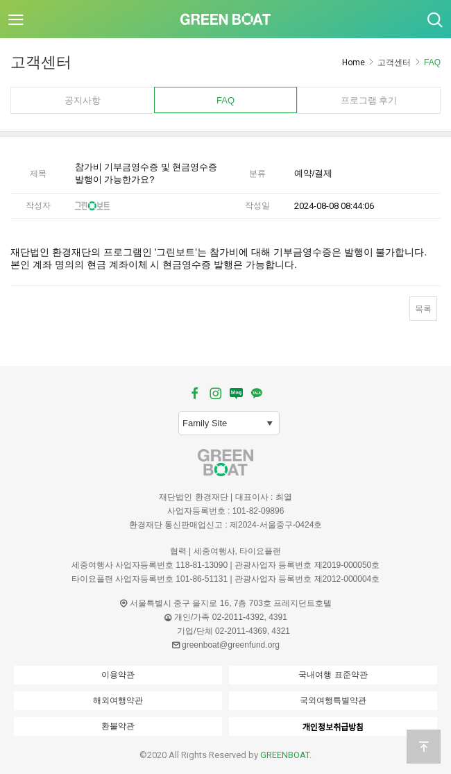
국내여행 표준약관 (332, 675)
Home (353, 62)
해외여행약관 (118, 700)
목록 (423, 309)
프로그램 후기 (369, 100)
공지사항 (83, 100)
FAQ (225, 100)
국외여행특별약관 (333, 700)
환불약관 (118, 726)
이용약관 (118, 675)
